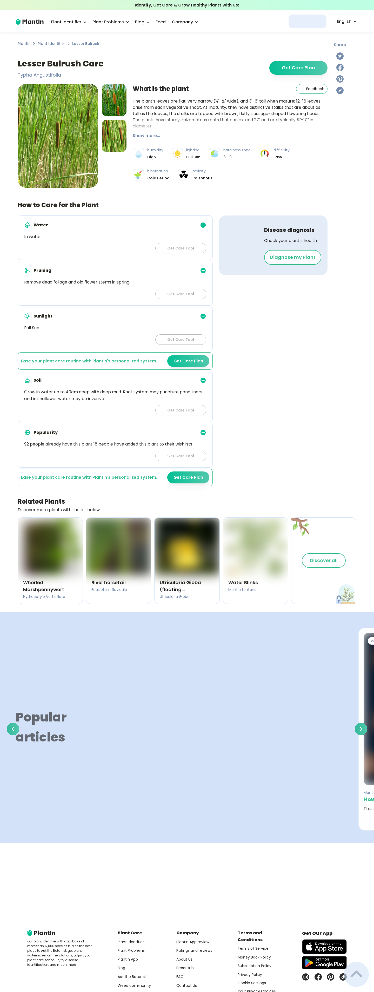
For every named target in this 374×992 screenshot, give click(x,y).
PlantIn (24, 43)
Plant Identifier (51, 43)
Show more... (146, 136)
